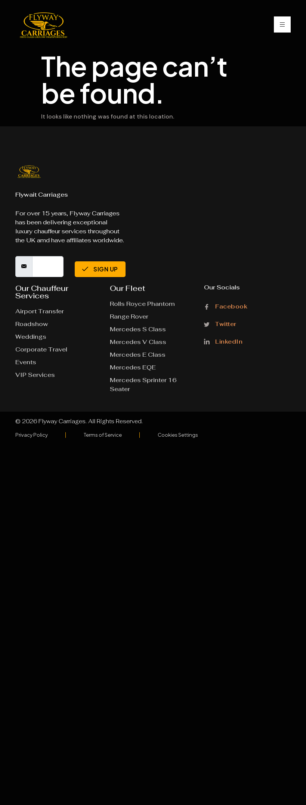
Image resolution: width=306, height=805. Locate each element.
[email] (48, 266)
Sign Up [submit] (100, 269)
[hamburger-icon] (282, 24)
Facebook (225, 306)
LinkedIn (223, 340)
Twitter (220, 323)
